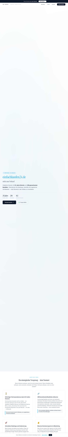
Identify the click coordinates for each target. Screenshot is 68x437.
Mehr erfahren (45, 434)
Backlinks (43, 4)
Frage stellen (22, 202)
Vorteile (53, 4)
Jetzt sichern (61, 4)
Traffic (48, 4)
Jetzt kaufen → (42, 1)
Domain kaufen (9, 202)
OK (50, 435)
